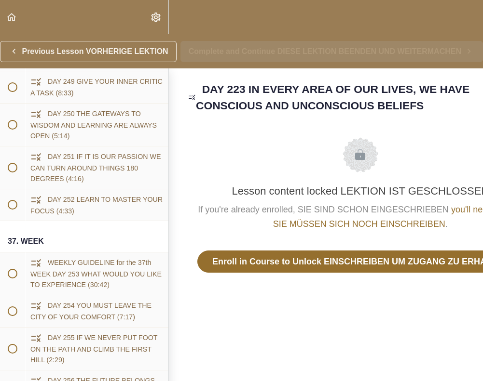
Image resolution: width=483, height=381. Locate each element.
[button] (12, 17)
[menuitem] (156, 17)
